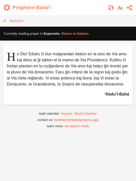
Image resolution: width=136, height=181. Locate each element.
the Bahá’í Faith (76, 126)
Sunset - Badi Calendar (79, 113)
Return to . (75, 33)
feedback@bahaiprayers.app (76, 120)
